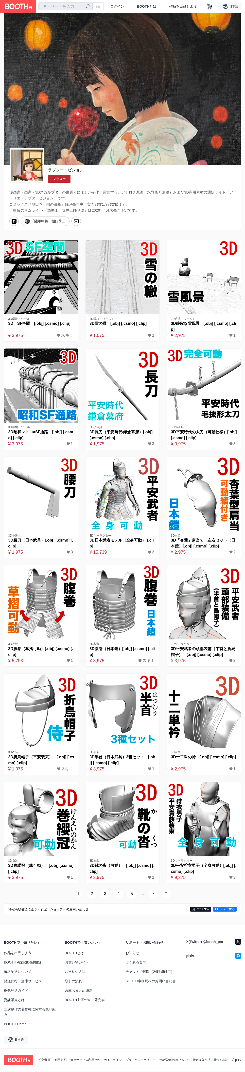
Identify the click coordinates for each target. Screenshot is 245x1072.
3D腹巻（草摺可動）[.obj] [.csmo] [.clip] (40, 652)
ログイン (117, 6)
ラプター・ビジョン (66, 170)
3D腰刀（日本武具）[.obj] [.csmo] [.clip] (40, 544)
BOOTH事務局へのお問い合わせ (150, 982)
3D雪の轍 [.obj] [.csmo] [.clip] (118, 324)
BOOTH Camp (15, 1025)
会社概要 (45, 1060)
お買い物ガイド (77, 963)
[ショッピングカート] (209, 6)
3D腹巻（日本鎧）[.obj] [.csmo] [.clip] (122, 652)
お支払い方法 (75, 973)
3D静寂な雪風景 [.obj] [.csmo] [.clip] (203, 327)
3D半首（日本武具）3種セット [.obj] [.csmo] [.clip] (121, 761)
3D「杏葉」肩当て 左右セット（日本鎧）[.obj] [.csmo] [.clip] (203, 544)
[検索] (88, 6)
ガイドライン (113, 1060)
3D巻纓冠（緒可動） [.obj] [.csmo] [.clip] (41, 869)
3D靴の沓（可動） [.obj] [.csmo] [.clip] (122, 869)
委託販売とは (14, 1001)
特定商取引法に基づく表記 (210, 1060)
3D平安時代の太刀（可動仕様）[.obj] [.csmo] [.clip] (203, 435)
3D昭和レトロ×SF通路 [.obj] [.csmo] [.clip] (40, 435)
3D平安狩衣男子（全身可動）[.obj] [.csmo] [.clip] (204, 869)
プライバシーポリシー (140, 1060)
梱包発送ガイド (16, 991)
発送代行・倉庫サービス (23, 982)
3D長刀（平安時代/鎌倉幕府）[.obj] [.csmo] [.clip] (121, 435)
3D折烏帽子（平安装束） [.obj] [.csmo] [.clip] (40, 761)
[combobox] (65, 6)
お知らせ (132, 954)
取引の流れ (73, 982)
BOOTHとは (146, 6)
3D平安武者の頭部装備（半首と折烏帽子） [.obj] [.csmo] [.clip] (203, 652)
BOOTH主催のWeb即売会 (85, 1001)
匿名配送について (18, 973)
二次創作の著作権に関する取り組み (30, 1013)
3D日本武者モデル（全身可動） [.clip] (122, 544)
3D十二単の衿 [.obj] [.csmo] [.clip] (203, 758)
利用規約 (61, 1060)
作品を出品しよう (183, 6)
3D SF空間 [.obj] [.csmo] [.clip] (39, 324)
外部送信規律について (174, 1060)
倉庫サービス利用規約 (85, 1060)
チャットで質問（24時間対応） (149, 973)
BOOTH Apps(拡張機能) (22, 963)
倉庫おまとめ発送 (78, 991)
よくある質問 (135, 963)
